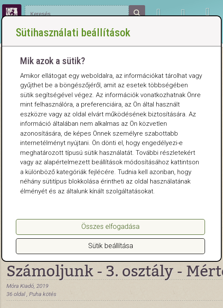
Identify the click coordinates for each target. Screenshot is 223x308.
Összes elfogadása (110, 226)
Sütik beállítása (110, 246)
